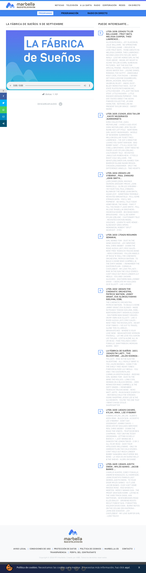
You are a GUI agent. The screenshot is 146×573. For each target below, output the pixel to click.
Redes (122, 5)
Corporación (110, 5)
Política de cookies (90, 549)
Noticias (59, 5)
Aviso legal (19, 549)
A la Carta (86, 5)
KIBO (78, 557)
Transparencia (58, 552)
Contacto (127, 549)
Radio (97, 5)
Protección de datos (65, 549)
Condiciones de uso (40, 549)
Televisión (72, 5)
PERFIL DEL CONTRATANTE (83, 552)
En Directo (134, 5)
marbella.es (112, 549)
